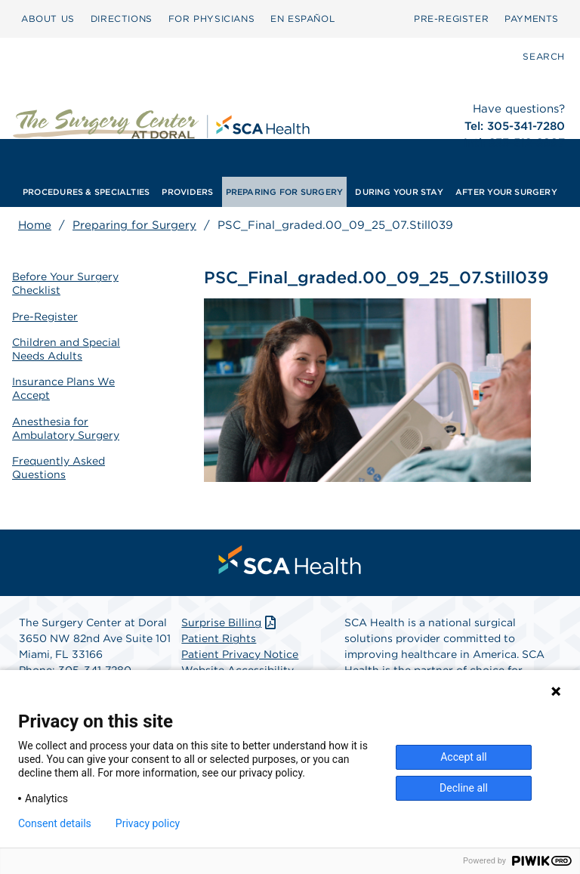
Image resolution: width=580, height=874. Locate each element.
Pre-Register (45, 316)
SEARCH (544, 56)
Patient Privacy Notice (239, 654)
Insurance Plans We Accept (63, 388)
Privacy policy (148, 823)
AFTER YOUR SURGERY (506, 192)
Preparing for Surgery (134, 225)
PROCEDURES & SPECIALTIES (86, 192)
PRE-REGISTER (451, 18)
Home (34, 225)
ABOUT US (48, 18)
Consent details (54, 823)
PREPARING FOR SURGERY (285, 192)
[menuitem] (48, 19)
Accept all (463, 757)
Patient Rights (218, 638)
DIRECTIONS (122, 18)
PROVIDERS (187, 192)
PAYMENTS (531, 18)
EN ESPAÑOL (302, 18)
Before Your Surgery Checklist (65, 283)
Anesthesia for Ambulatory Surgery (65, 428)
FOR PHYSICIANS (211, 18)
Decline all (464, 788)
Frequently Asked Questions (58, 467)
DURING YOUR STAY (399, 192)
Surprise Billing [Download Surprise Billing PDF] (230, 622)
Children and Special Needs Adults (66, 349)
